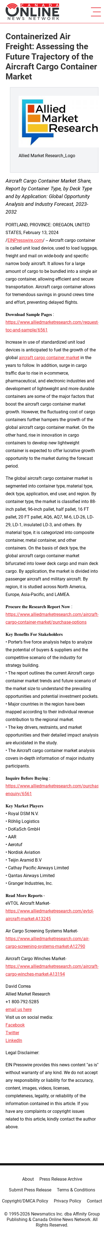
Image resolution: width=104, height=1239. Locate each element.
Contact (94, 1201)
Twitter (12, 1032)
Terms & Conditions (76, 1190)
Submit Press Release (30, 1190)
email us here (19, 1009)
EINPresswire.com (25, 240)
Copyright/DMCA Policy (25, 1201)
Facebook (15, 1025)
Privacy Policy (67, 1201)
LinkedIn (14, 1040)
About (28, 1179)
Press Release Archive (60, 1179)
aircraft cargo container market (49, 357)
